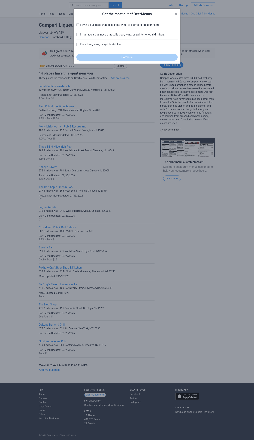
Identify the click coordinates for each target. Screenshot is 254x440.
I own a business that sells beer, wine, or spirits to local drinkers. (120, 24)
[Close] (176, 14)
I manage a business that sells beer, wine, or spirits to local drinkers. (122, 34)
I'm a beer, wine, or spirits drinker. (101, 44)
